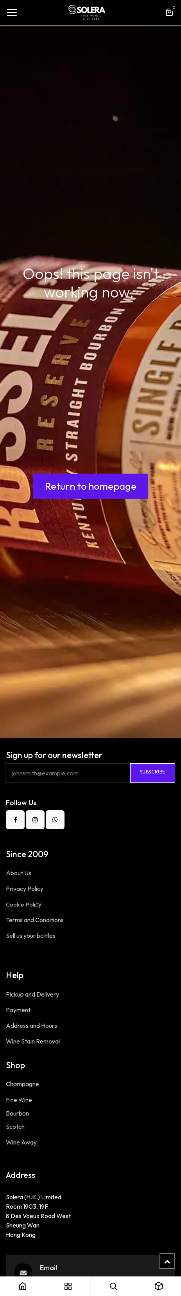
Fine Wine (19, 1099)
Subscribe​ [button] (152, 772)
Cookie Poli (23, 904)
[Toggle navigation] (12, 12)
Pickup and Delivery (33, 994)
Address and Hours (32, 1025)
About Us (18, 873)
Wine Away (21, 1142)
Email (48, 1267)
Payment (18, 1010)
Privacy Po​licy (25, 888)
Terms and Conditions (35, 920)
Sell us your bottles (31, 935)
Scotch (15, 1126)
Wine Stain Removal (33, 1041)
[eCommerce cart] (169, 12)
